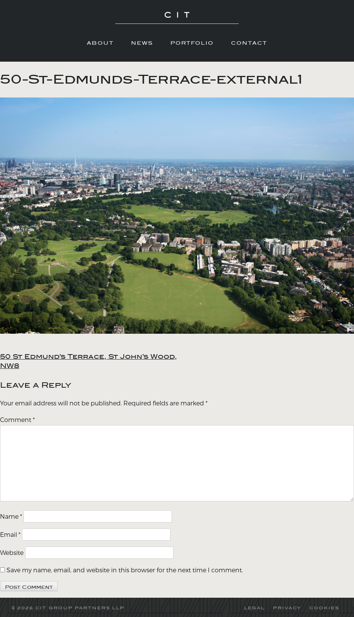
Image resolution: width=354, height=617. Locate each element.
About (100, 42)
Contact (249, 42)
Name (11, 516)
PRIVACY (287, 608)
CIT (177, 19)
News (142, 42)
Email (10, 534)
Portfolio (192, 42)
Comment (17, 419)
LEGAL (254, 608)
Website (12, 552)
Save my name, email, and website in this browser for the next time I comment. (125, 569)
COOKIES (324, 608)
